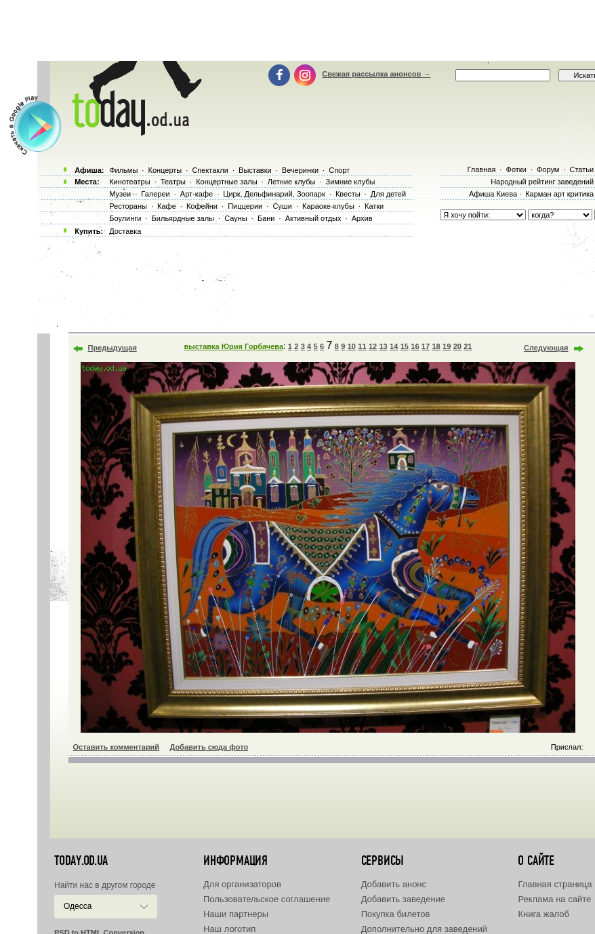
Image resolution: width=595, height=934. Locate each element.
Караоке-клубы (328, 206)
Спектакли (210, 170)
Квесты (348, 194)
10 (352, 346)
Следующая (546, 348)
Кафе (166, 206)
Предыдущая (112, 348)
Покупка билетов (395, 914)
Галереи (155, 194)
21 (468, 346)
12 (373, 346)
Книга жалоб (543, 914)
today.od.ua (81, 860)
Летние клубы (292, 182)
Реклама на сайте (554, 899)
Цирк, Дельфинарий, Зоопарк (274, 194)
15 (405, 346)
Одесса (77, 906)
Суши (281, 206)
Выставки (255, 170)
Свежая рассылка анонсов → (376, 74)
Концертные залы (226, 182)
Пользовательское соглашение (266, 899)
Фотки (516, 169)
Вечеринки (300, 170)
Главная (481, 169)
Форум (548, 169)
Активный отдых (313, 218)
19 (447, 346)
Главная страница (555, 884)
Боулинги (125, 218)
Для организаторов (242, 884)
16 (415, 346)
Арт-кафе (196, 194)
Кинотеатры (129, 182)
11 (362, 346)
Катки (374, 206)
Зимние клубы (350, 182)
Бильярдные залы (183, 218)
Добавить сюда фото (208, 747)
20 (457, 346)
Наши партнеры (235, 914)
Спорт (339, 170)
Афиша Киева (493, 194)
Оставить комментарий (116, 747)
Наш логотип (229, 929)
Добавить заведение (403, 899)
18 (436, 346)
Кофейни (202, 206)
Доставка (125, 231)
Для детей (388, 194)
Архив (362, 218)
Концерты (165, 170)
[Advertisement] (303, 30)
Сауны (235, 218)
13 (383, 346)
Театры (173, 182)
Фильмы (123, 170)
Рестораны (128, 206)
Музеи (120, 194)
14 (394, 346)
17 (426, 346)
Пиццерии (245, 206)
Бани (266, 218)
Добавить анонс (393, 884)
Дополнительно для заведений (424, 929)
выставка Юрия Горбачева (234, 346)
